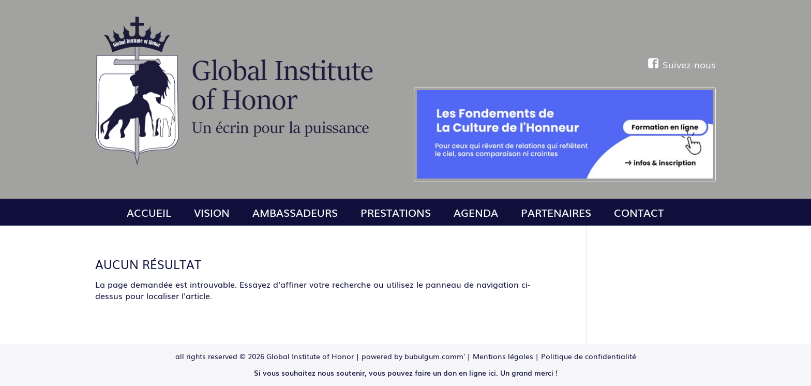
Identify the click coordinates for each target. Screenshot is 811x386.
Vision (212, 212)
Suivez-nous (682, 64)
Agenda (476, 212)
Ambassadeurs (295, 212)
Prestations (396, 212)
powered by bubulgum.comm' (413, 356)
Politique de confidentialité (588, 356)
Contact (639, 212)
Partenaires (556, 212)
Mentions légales (503, 356)
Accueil (149, 212)
